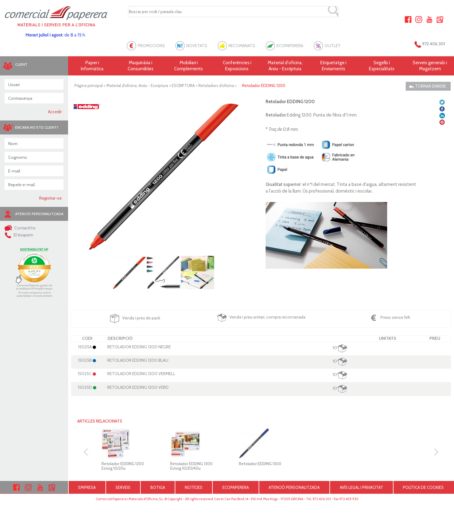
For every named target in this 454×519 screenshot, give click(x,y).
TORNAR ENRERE (427, 86)
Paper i (92, 66)
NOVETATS (196, 45)
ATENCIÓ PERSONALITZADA (294, 487)
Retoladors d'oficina (216, 85)
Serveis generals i (429, 66)
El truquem (19, 235)
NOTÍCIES (193, 487)
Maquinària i (140, 66)
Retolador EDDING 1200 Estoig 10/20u (122, 465)
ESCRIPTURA (183, 85)
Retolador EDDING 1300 (260, 463)
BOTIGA (157, 487)
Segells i (381, 66)
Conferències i (236, 66)
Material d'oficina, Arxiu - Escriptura (285, 65)
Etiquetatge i (333, 66)
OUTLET (333, 45)
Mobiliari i (188, 66)
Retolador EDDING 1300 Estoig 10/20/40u (191, 465)
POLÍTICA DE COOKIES (423, 487)
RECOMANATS (242, 45)
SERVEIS (122, 487)
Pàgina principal (88, 85)
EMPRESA (87, 487)
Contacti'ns (20, 228)
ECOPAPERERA (290, 45)
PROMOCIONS (151, 45)
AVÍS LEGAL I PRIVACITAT (361, 487)
